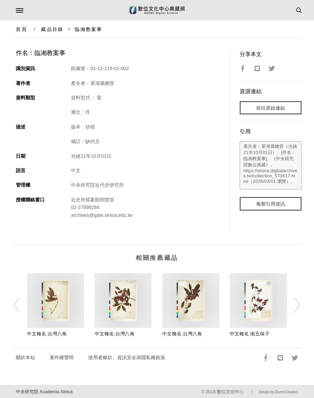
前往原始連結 (270, 108)
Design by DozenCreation (278, 392)
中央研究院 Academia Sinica (44, 391)
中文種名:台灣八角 (47, 333)
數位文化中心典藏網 (157, 10)
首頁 (21, 29)
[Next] (292, 305)
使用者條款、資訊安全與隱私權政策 (126, 357)
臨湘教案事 (89, 29)
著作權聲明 (62, 357)
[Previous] (21, 305)
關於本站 (25, 357)
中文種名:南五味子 (250, 333)
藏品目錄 (52, 29)
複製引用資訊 (270, 204)
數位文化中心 (230, 391)
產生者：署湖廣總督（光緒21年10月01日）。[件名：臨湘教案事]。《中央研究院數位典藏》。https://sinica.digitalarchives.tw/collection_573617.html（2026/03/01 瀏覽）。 (271, 165)
